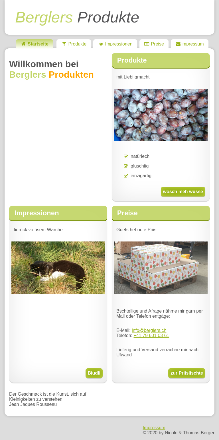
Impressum (189, 44)
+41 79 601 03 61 (151, 335)
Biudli (94, 373)
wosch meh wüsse (183, 191)
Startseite (34, 44)
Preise (154, 44)
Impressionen (115, 44)
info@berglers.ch (149, 330)
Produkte (77, 17)
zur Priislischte (187, 373)
